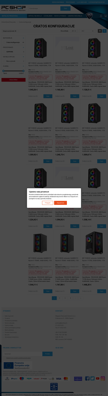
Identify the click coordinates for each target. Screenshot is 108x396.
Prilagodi (47, 203)
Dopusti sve (60, 203)
